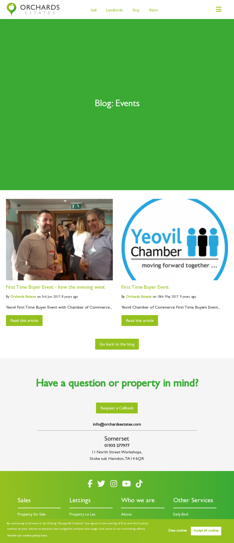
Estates (23, 297)
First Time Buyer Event (145, 287)
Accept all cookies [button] (206, 531)
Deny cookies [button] (177, 531)
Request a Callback (116, 408)
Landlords (114, 10)
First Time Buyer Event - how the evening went (55, 287)
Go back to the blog (117, 345)
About (126, 515)
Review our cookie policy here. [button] (27, 536)
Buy (136, 10)
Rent (153, 10)
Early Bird (180, 515)
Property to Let (82, 515)
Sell (94, 10)
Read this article (24, 321)
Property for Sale (32, 515)
